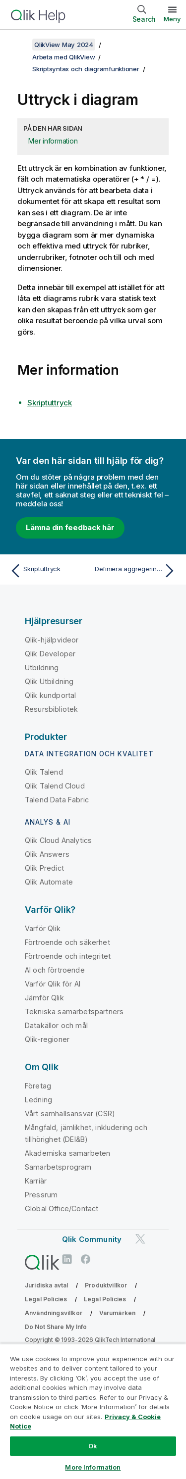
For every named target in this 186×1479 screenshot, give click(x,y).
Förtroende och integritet (68, 956)
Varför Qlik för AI (52, 984)
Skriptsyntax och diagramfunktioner (85, 69)
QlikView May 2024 (63, 45)
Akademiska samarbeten (67, 1153)
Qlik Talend (44, 772)
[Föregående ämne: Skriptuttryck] (49, 570)
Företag (38, 1086)
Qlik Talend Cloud (55, 786)
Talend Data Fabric (57, 799)
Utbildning (42, 667)
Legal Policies (46, 1299)
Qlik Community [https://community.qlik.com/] (92, 1239)
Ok (92, 1446)
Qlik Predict (44, 868)
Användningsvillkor (53, 1313)
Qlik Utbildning (49, 681)
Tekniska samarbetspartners (74, 1011)
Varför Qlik (43, 928)
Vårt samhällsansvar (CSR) (70, 1113)
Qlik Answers (47, 854)
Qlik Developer (50, 653)
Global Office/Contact (61, 1208)
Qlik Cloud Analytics (58, 840)
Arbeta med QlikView (63, 57)
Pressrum (41, 1194)
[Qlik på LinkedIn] (67, 1259)
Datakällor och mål (56, 1025)
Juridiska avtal (46, 1285)
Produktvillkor (106, 1285)
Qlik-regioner (47, 1039)
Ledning (38, 1099)
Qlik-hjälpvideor (52, 640)
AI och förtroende (55, 970)
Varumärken (117, 1313)
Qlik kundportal (50, 695)
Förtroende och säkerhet (67, 942)
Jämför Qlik (44, 997)
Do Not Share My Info (56, 1327)
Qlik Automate (49, 882)
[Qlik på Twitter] (140, 1238)
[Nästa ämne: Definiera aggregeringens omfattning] (137, 570)
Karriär (36, 1181)
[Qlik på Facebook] (85, 1259)
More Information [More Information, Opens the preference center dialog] (93, 1467)
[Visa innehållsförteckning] (19, 44)
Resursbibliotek (51, 709)
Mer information (52, 141)
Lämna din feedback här (70, 527)
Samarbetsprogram (58, 1167)
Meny (172, 19)
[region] (93, 1411)
